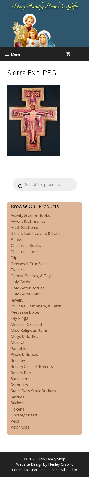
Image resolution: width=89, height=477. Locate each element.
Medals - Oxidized (26, 324)
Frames (17, 269)
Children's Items (25, 251)
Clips (15, 257)
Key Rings (19, 318)
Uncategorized (24, 415)
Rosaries (18, 360)
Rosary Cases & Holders (32, 366)
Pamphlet (19, 348)
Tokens (17, 409)
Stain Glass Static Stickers (33, 390)
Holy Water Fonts (26, 294)
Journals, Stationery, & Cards (36, 306)
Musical (17, 342)
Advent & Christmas (28, 221)
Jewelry (17, 300)
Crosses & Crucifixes (29, 263)
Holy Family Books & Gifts (44, 6)
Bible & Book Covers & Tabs (36, 233)
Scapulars (19, 384)
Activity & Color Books (30, 215)
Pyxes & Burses (24, 354)
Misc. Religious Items (29, 330)
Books (16, 239)
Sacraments (21, 378)
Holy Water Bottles (27, 288)
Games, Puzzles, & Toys (31, 276)
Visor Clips (20, 427)
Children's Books (26, 245)
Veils (15, 421)
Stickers (18, 403)
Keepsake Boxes (25, 312)
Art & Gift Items (24, 227)
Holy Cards (20, 281)
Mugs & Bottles (24, 336)
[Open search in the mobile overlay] (84, 54)
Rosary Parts (22, 372)
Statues (17, 397)
